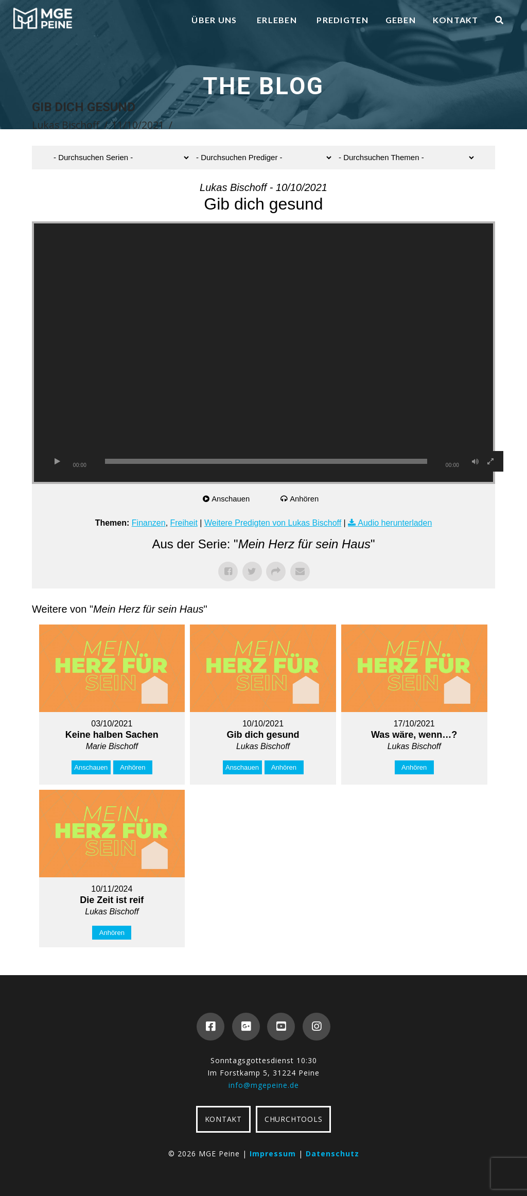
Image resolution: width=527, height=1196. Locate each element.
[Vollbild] (490, 461)
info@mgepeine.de (264, 1085)
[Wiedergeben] (57, 461)
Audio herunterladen (395, 522)
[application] (263, 352)
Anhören (305, 498)
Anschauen (231, 498)
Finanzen (149, 522)
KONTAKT (223, 1119)
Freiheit (184, 522)
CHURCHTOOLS (293, 1119)
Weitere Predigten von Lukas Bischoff (272, 522)
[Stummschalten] (475, 461)
